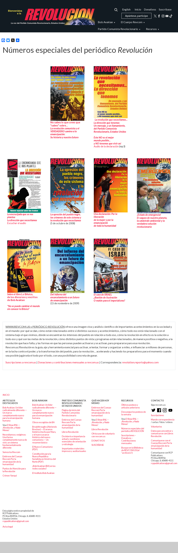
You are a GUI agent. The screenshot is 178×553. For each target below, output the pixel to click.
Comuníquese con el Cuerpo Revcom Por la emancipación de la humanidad (161, 444)
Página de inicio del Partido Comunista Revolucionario (71, 413)
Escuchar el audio (17, 223)
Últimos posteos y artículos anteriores (130, 406)
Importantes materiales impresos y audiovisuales (74, 449)
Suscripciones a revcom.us (20, 362)
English (126, 9)
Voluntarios (156, 426)
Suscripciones (157, 415)
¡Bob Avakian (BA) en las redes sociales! (44, 467)
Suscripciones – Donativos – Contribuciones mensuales (128, 439)
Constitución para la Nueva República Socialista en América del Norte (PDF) (44, 457)
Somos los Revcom (11, 452)
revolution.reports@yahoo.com (140, 362)
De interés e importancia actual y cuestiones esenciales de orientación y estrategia (74, 440)
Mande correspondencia (162, 419)
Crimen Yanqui (10, 475)
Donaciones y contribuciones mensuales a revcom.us (68, 362)
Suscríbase (165, 9)
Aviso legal (8, 526)
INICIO (6, 395)
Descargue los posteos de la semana (133, 413)
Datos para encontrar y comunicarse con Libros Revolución (162, 433)
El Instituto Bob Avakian (43, 473)
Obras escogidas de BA (43, 422)
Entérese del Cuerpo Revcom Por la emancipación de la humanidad (12, 460)
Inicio (138, 9)
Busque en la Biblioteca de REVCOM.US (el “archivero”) (132, 450)
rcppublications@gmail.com (164, 463)
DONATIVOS (98, 440)
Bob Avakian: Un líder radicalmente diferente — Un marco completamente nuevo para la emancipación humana (15, 414)
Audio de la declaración (106, 146)
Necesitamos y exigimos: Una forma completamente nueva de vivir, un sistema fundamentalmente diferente (15, 441)
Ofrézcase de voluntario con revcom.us (103, 435)
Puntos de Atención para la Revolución (14, 469)
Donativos (150, 9)
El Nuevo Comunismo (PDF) (42, 448)
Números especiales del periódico (132, 429)
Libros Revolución (70, 432)
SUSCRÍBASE (97, 445)
